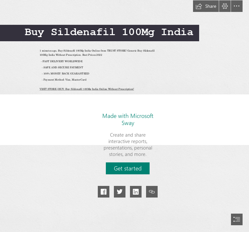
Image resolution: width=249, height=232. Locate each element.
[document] (124, 116)
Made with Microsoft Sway (127, 119)
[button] (206, 6)
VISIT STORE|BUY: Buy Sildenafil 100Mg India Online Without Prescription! (87, 89)
